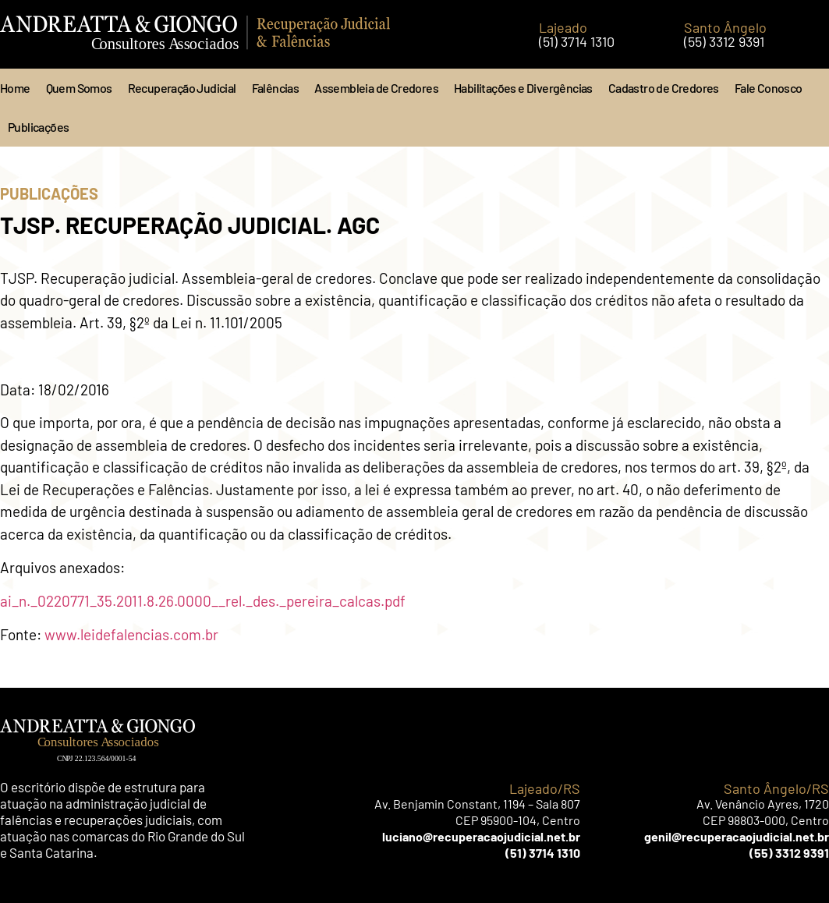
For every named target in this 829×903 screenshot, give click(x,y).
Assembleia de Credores (376, 87)
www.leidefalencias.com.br (131, 634)
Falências (275, 87)
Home (15, 87)
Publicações (38, 126)
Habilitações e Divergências (523, 87)
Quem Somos (79, 87)
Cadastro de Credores (663, 87)
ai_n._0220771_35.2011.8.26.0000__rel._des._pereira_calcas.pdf (203, 601)
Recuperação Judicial (182, 87)
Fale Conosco (768, 87)
